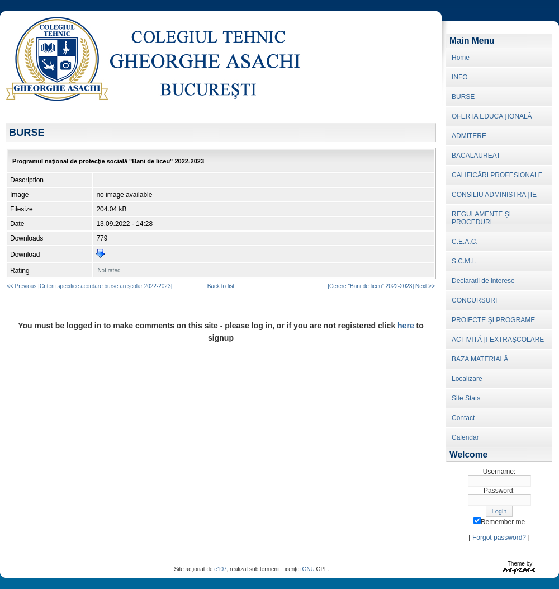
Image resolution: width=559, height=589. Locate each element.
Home (461, 58)
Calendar (465, 437)
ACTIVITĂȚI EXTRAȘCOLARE (498, 339)
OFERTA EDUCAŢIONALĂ (492, 116)
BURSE (463, 97)
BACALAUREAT (476, 155)
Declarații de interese (483, 281)
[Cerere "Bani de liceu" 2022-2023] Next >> (381, 286)
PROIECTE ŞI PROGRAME (493, 320)
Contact (463, 418)
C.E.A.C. (465, 242)
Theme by (520, 563)
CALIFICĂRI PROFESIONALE (497, 175)
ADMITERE (469, 136)
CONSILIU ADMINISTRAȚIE (494, 195)
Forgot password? (499, 537)
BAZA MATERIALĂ (480, 359)
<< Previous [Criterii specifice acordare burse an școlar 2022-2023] (89, 286)
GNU (308, 569)
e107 (220, 569)
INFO (460, 77)
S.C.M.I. (464, 261)
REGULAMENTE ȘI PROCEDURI (481, 218)
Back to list (220, 286)
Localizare (467, 379)
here (405, 325)
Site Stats (466, 398)
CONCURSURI (474, 300)
